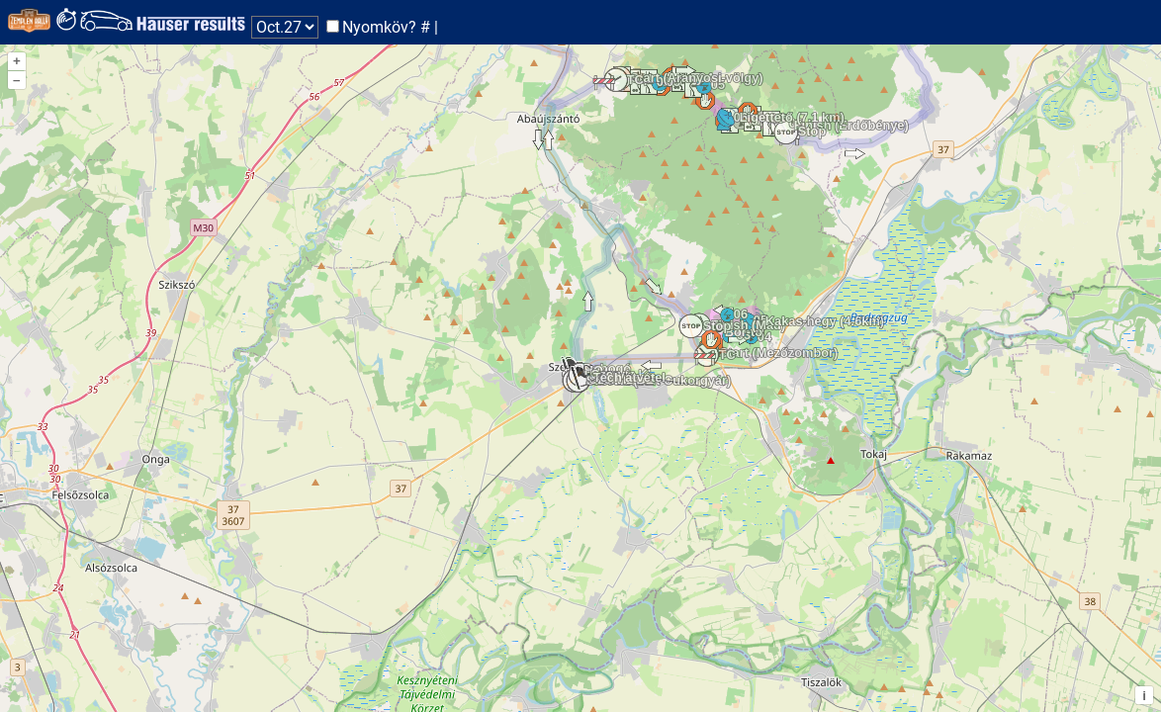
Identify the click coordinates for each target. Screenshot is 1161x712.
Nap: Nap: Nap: (284, 27)
